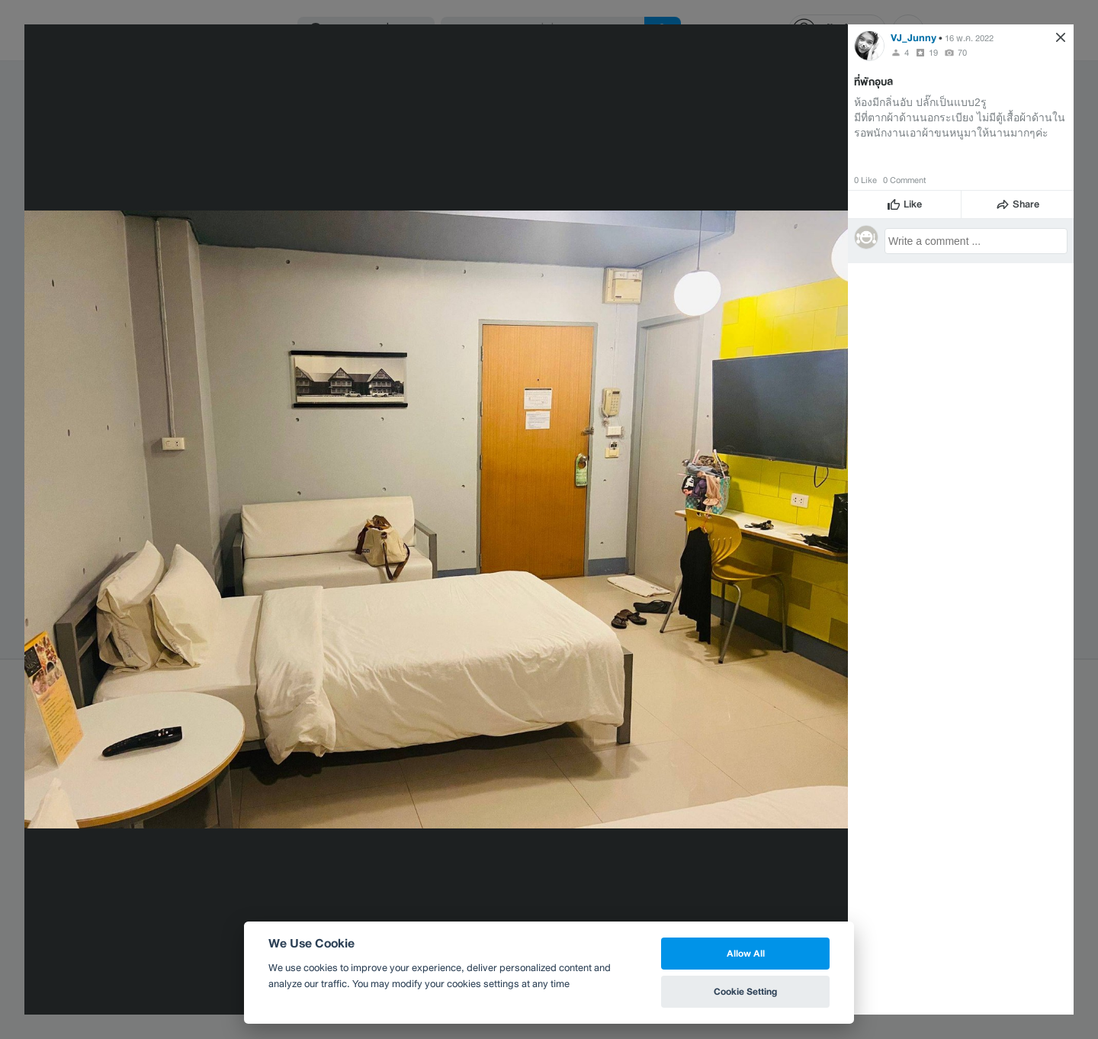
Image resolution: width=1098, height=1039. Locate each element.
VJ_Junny (913, 38)
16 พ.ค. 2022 (969, 38)
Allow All (746, 953)
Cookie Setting (745, 991)
